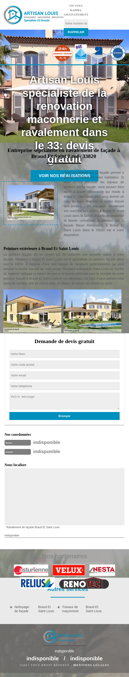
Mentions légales (91, 665)
